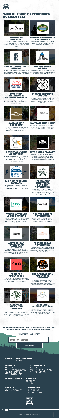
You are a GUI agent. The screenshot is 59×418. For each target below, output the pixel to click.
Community (37, 365)
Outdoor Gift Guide (12, 368)
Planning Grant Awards (39, 372)
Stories (31, 378)
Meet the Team (33, 390)
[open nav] (52, 6)
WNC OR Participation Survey (41, 370)
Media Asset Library (36, 392)
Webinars (33, 368)
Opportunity (13, 378)
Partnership (24, 358)
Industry (11, 365)
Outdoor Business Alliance (15, 370)
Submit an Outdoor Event (15, 390)
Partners (19, 361)
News (8, 358)
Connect (34, 387)
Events (9, 387)
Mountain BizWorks (12, 372)
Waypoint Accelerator (13, 374)
